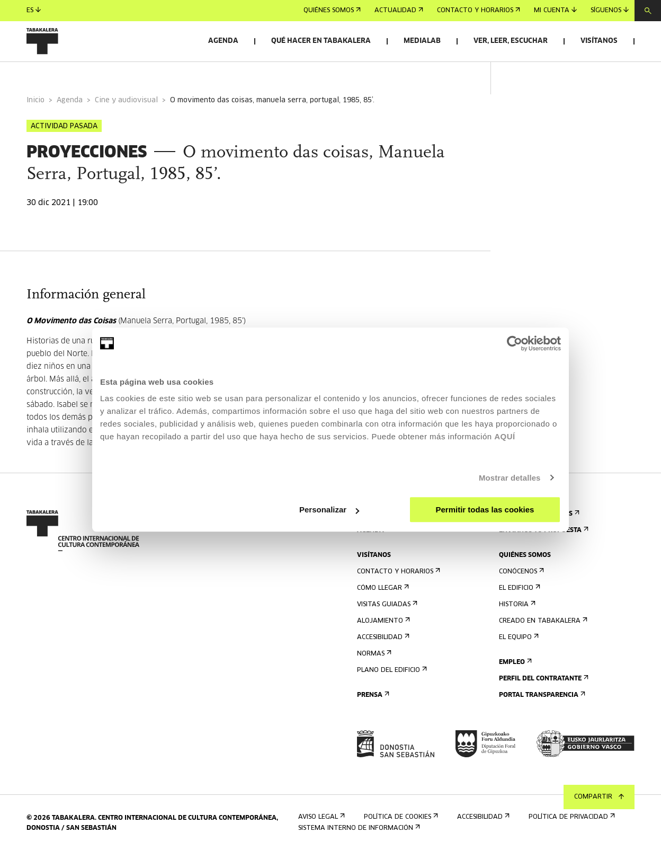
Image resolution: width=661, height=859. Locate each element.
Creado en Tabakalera (542, 625)
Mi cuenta (555, 10)
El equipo (518, 642)
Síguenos (610, 10)
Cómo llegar (382, 592)
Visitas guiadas (386, 609)
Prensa (372, 699)
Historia (516, 609)
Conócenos (520, 576)
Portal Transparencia (541, 699)
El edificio (518, 592)
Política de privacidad (571, 821)
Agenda (223, 41)
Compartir (599, 797)
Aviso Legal (320, 821)
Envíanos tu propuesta (542, 535)
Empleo (514, 666)
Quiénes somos (332, 10)
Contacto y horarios (478, 10)
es (33, 10)
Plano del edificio (391, 674)
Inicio (35, 105)
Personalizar (329, 509)
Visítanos (599, 41)
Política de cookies (400, 821)
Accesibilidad (382, 642)
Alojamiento (382, 625)
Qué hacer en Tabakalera (321, 41)
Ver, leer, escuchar (511, 41)
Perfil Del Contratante (542, 683)
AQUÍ (504, 436)
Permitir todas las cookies (484, 509)
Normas (373, 658)
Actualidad (398, 10)
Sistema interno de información (358, 832)
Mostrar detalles (510, 477)
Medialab (422, 41)
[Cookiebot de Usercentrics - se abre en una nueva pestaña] (514, 343)
